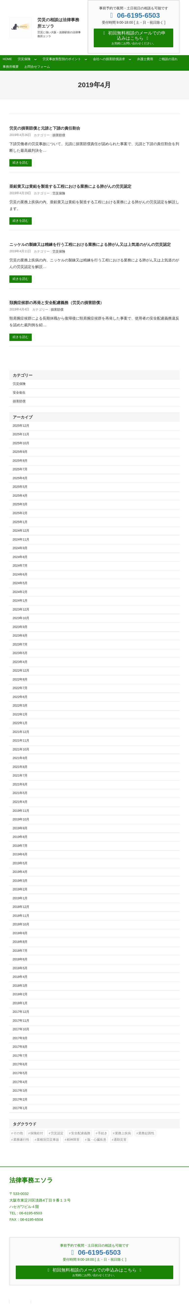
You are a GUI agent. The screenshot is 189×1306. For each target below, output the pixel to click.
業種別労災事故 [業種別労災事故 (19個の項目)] (48, 1140)
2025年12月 (21, 426)
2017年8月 (20, 1048)
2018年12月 (21, 908)
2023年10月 (21, 619)
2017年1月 (20, 1109)
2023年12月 (21, 610)
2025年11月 (21, 435)
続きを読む (21, 163)
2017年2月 (20, 1100)
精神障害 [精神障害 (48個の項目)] (73, 1140)
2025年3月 (20, 505)
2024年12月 (21, 531)
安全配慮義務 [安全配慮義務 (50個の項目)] (80, 1134)
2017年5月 (20, 1074)
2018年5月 (20, 969)
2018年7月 (20, 951)
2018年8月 (20, 943)
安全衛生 (19, 393)
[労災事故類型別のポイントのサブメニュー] (85, 60)
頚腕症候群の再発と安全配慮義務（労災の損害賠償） (56, 303)
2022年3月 (20, 706)
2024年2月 (20, 593)
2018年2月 (20, 995)
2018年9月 (20, 934)
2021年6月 (20, 785)
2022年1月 (20, 724)
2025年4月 (20, 496)
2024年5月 (20, 584)
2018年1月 (20, 1004)
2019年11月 (21, 811)
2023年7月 (20, 645)
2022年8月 (20, 680)
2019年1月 (20, 899)
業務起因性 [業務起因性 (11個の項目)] (146, 1134)
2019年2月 (20, 890)
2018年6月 (20, 960)
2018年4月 (20, 978)
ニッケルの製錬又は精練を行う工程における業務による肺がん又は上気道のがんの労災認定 (90, 245)
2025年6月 (20, 479)
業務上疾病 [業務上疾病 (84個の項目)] (123, 1134)
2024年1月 (20, 601)
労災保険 (58, 194)
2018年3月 (20, 986)
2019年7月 (20, 846)
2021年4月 (20, 803)
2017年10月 (21, 1030)
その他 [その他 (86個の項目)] (18, 1134)
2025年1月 (20, 523)
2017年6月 (20, 1065)
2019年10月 (21, 820)
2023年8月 (20, 636)
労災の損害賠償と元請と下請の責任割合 (44, 129)
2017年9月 (20, 1039)
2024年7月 (20, 566)
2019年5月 (20, 864)
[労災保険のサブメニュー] (35, 60)
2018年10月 (21, 925)
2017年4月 (20, 1083)
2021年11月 (21, 741)
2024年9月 (20, 549)
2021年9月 (20, 759)
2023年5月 (20, 654)
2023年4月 (20, 663)
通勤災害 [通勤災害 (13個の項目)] (120, 1140)
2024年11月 (21, 540)
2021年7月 (20, 776)
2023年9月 (20, 628)
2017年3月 (20, 1091)
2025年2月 (20, 514)
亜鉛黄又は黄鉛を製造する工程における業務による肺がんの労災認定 (70, 187)
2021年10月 (21, 750)
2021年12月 (21, 733)
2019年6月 (20, 855)
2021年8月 (20, 768)
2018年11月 (21, 916)
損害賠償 (58, 136)
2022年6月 (20, 698)
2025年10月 (21, 444)
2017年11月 (21, 1021)
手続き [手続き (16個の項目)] (102, 1134)
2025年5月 (20, 488)
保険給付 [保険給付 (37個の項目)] (36, 1134)
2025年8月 (20, 461)
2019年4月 (20, 873)
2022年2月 (20, 715)
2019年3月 (20, 881)
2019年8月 (20, 838)
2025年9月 (20, 453)
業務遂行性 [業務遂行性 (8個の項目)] (21, 1140)
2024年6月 (20, 575)
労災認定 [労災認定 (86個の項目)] (57, 1134)
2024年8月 (20, 558)
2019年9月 (20, 829)
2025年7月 (20, 470)
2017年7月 (20, 1056)
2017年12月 (21, 1013)
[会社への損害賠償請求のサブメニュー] (129, 60)
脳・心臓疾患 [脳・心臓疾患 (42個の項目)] (96, 1140)
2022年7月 (20, 689)
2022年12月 (21, 671)
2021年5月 (20, 794)
